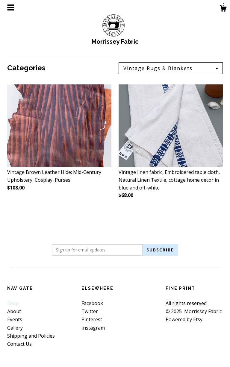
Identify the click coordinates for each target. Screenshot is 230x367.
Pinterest (91, 319)
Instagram (93, 327)
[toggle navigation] (10, 7)
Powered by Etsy (184, 319)
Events (14, 319)
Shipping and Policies (31, 336)
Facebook (92, 303)
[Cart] (223, 9)
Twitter (89, 311)
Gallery (15, 327)
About (14, 311)
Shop (13, 303)
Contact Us (19, 344)
